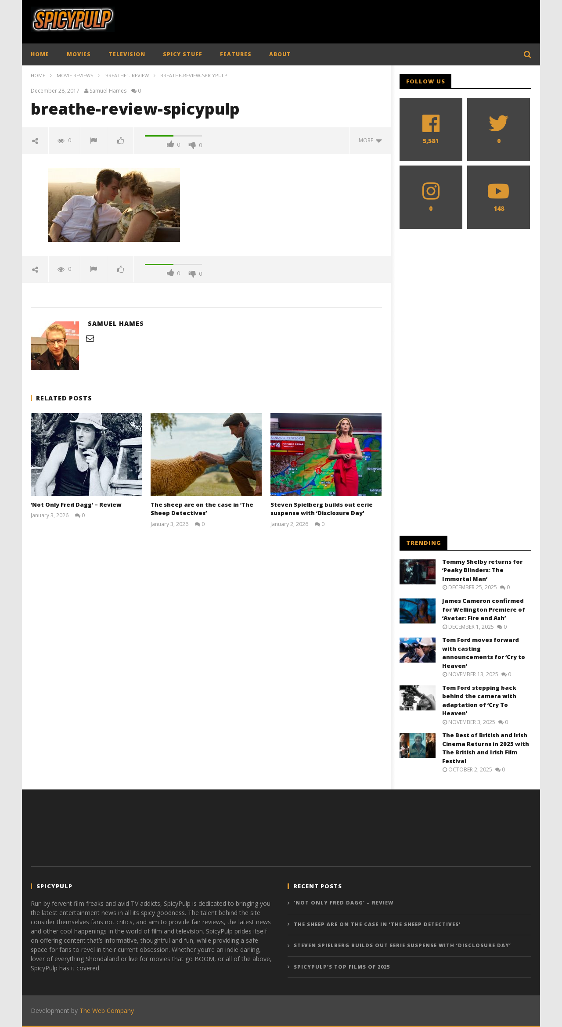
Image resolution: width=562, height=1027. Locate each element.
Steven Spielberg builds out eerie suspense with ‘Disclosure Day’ (321, 509)
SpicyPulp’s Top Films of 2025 (342, 966)
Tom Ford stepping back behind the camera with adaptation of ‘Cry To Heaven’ (479, 700)
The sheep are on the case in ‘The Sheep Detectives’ (202, 509)
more (370, 140)
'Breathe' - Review (126, 75)
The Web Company (106, 1010)
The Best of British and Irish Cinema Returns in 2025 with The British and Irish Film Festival (485, 748)
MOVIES (79, 54)
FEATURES (236, 54)
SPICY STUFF (182, 54)
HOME (40, 54)
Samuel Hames (108, 90)
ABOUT (280, 54)
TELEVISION (126, 54)
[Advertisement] (371, 20)
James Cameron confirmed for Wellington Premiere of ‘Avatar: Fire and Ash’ (483, 609)
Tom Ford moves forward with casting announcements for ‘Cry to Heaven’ (483, 653)
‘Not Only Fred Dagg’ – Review (76, 504)
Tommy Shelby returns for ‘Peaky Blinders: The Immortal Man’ (482, 570)
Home (38, 75)
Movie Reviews (75, 75)
